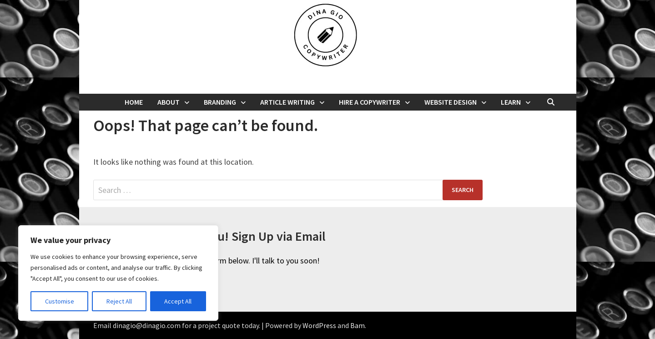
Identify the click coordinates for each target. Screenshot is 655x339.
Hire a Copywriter (369, 101)
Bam (357, 325)
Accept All (177, 301)
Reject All (119, 301)
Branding (220, 101)
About (168, 101)
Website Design (450, 101)
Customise (59, 301)
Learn (511, 101)
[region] (118, 273)
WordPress (319, 325)
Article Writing (287, 101)
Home (134, 101)
